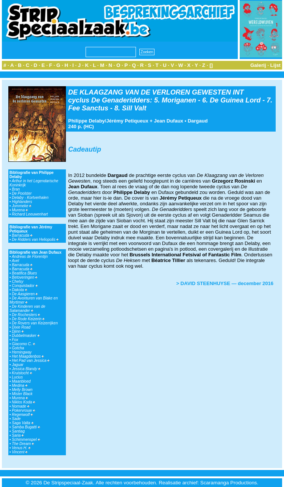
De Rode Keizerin (28, 319)
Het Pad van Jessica (31, 360)
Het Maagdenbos (28, 356)
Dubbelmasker (25, 335)
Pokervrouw (23, 410)
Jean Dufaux (168, 121)
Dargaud (198, 121)
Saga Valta (22, 423)
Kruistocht (22, 373)
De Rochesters (26, 315)
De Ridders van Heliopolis (35, 239)
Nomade (21, 406)
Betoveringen (24, 277)
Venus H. (21, 448)
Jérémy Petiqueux (127, 121)
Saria (18, 435)
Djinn (18, 331)
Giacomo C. (23, 344)
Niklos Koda (23, 402)
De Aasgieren (25, 294)
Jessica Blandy (26, 369)
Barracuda (22, 235)
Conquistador (24, 286)
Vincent (20, 452)
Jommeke (21, 206)
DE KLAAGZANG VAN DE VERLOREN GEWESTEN (149, 92)
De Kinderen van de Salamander (27, 308)
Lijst (275, 65)
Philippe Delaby (86, 121)
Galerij (258, 65)
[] (211, 65)
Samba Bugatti (26, 427)
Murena (20, 210)
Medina (20, 385)
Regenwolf (22, 415)
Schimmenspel (26, 439)
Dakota (19, 290)
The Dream (23, 444)
